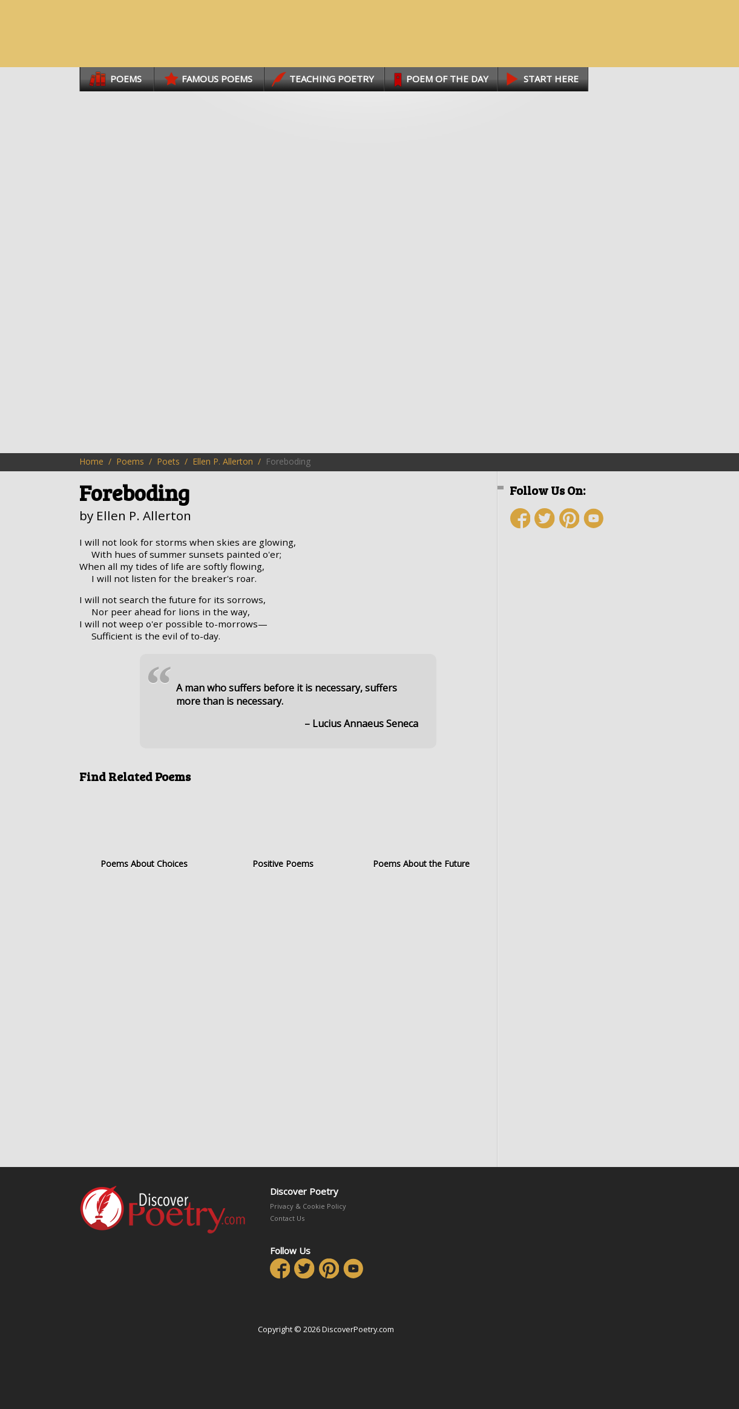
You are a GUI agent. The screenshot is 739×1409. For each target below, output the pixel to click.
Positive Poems (283, 830)
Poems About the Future (421, 830)
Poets (168, 461)
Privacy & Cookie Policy (308, 1206)
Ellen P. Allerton (222, 461)
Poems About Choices (144, 830)
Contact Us (287, 1218)
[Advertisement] (581, 753)
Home (91, 461)
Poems (130, 461)
